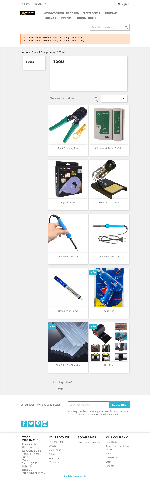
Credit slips (55, 449)
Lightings (111, 13)
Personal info (56, 441)
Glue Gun (109, 310)
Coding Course (86, 18)
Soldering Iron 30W (68, 256)
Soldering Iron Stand (109, 202)
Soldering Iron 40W (109, 256)
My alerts (54, 462)
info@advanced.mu (33, 472)
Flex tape (109, 365)
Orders (52, 445)
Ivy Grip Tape (68, 202)
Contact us (111, 457)
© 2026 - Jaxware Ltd (75, 475)
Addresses (54, 453)
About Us (111, 453)
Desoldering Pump (68, 310)
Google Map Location (88, 441)
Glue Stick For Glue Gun (68, 365)
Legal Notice (112, 441)
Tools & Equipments (57, 18)
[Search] (110, 27)
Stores (109, 461)
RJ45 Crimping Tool (68, 148)
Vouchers (54, 458)
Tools (30, 61)
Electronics (91, 13)
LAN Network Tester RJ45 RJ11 (109, 148)
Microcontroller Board (61, 13)
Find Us (110, 465)
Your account (59, 437)
